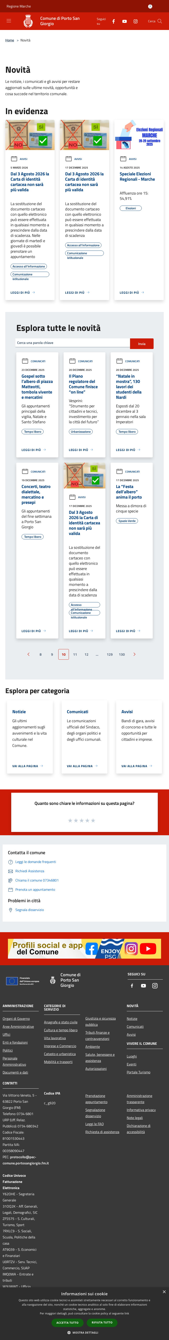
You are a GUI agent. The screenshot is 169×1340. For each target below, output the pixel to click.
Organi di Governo (16, 1018)
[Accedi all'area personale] (150, 6)
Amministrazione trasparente (139, 1098)
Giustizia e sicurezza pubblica (100, 1021)
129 (110, 654)
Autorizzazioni (96, 1068)
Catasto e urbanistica (60, 1053)
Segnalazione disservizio (95, 1113)
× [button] (164, 1292)
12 (86, 654)
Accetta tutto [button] (68, 1323)
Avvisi (19, 159)
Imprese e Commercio (60, 1046)
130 (122, 654)
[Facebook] (111, 21)
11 (75, 654)
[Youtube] (122, 21)
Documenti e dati (15, 1072)
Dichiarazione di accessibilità (139, 1128)
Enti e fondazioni (15, 1042)
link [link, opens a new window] (127, 1313)
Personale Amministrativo (14, 1061)
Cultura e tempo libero (60, 1030)
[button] (84, 1332)
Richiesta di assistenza (102, 1131)
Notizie (132, 1018)
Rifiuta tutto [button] (102, 1322)
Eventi (131, 1064)
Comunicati (33, 361)
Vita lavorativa (55, 1038)
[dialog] (84, 1313)
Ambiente (92, 1046)
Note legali (135, 1117)
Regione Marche (19, 6)
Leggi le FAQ (94, 1124)
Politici (8, 1050)
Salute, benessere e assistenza (100, 1057)
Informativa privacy (141, 1109)
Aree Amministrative (18, 1026)
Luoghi (132, 1056)
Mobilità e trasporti (58, 1061)
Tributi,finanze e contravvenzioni (97, 1035)
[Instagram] (133, 21)
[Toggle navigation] (8, 20)
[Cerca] (159, 21)
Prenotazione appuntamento (96, 1098)
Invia (141, 343)
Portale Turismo (138, 1072)
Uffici (6, 1034)
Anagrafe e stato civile (60, 1022)
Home (9, 40)
